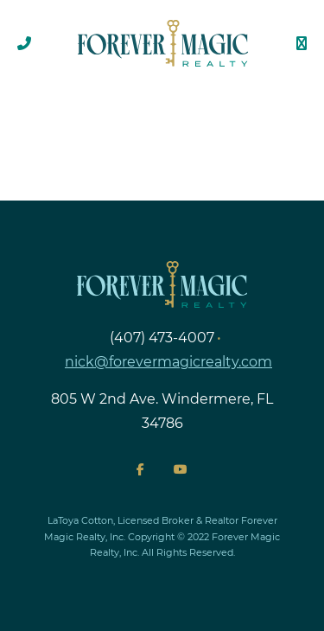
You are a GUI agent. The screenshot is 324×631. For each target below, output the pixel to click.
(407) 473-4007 (162, 337)
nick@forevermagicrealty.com (168, 362)
